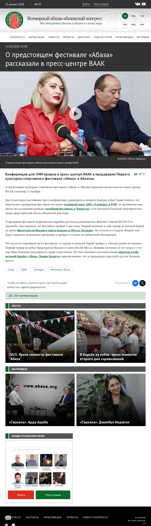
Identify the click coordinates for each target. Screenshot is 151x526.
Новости (53, 37)
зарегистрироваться (32, 287)
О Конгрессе (17, 37)
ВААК (24, 269)
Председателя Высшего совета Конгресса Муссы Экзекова (55, 230)
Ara (142, 24)
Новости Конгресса (95, 517)
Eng (134, 16)
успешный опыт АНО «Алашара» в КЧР (90, 204)
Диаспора (84, 37)
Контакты (32, 517)
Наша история (103, 37)
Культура (39, 269)
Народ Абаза (36, 37)
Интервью (143, 37)
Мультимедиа (124, 37)
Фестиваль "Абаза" (61, 269)
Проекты (68, 37)
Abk (125, 24)
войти (11, 287)
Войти (86, 4)
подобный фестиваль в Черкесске (67, 208)
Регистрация (101, 4)
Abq (133, 24)
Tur (142, 16)
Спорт (11, 269)
